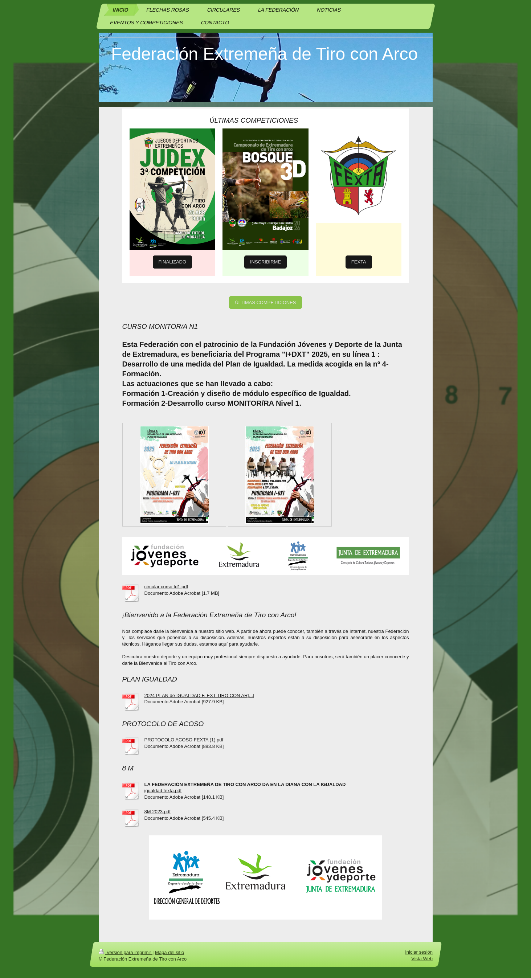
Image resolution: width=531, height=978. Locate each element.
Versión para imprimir (125, 952)
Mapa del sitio (169, 952)
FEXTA (358, 262)
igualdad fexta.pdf (163, 790)
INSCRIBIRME (265, 262)
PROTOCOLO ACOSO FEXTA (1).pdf (184, 739)
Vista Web (422, 958)
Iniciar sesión (419, 952)
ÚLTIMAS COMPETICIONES (265, 302)
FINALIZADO (173, 262)
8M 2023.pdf (157, 811)
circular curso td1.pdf (166, 586)
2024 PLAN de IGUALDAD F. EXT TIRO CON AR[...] (199, 695)
